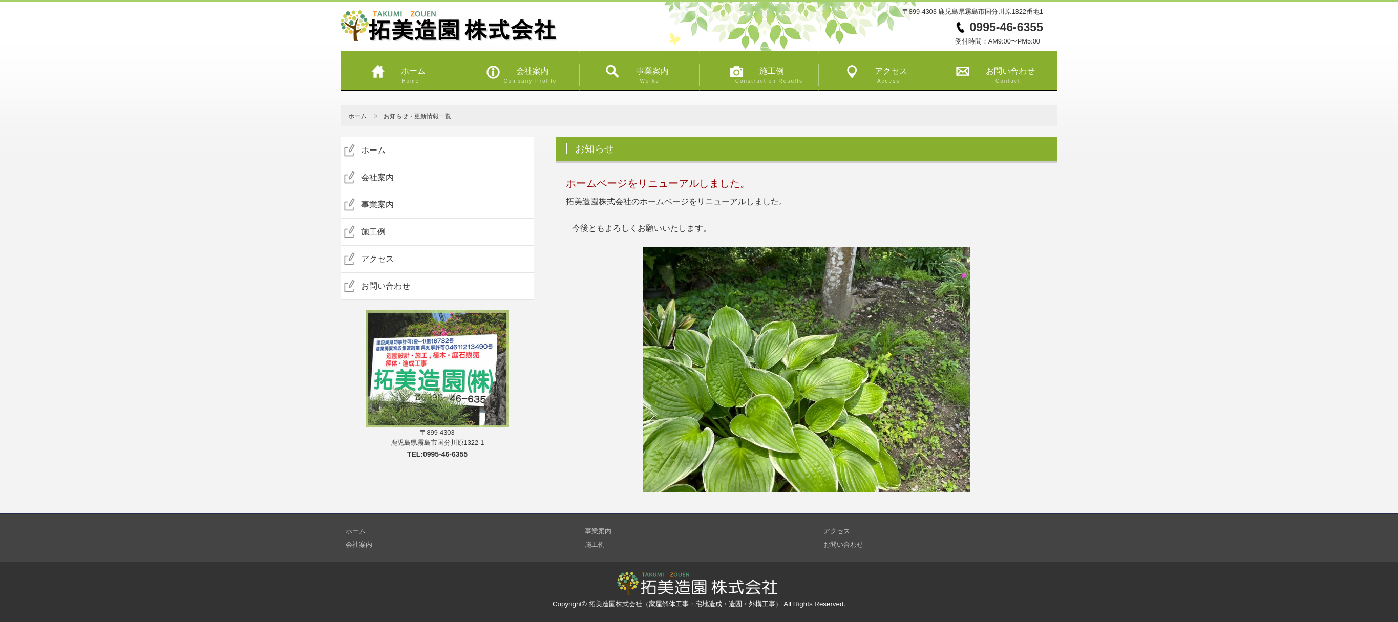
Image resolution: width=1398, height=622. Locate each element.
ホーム (405, 72)
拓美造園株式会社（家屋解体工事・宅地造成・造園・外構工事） (686, 604)
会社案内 (525, 72)
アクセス (883, 72)
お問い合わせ (1002, 72)
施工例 (764, 72)
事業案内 (644, 72)
